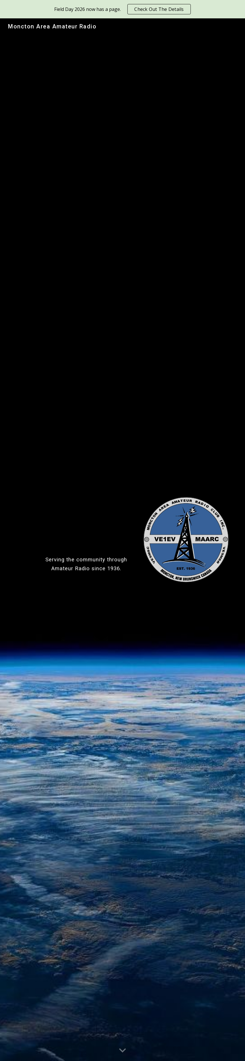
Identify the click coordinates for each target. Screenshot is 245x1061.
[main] (86, 536)
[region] (122, 9)
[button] (122, 1051)
